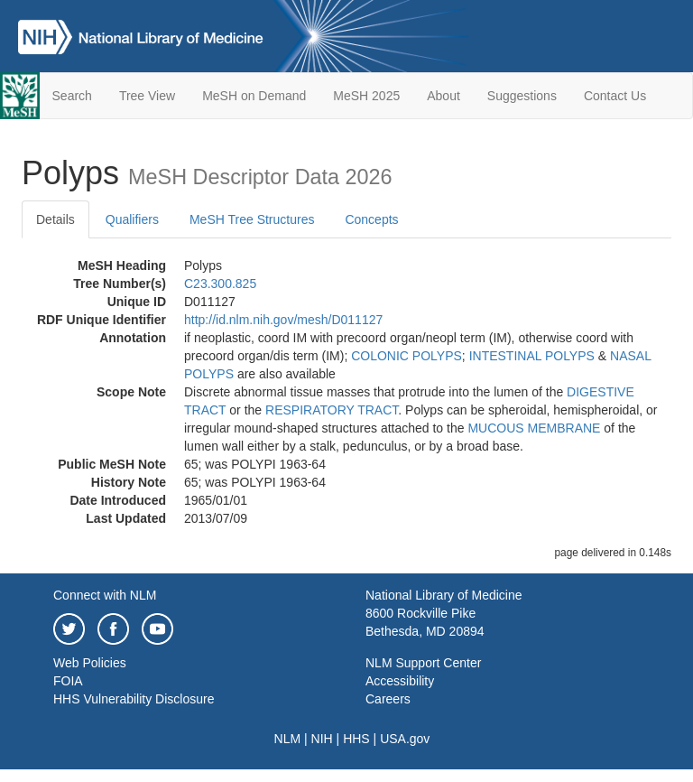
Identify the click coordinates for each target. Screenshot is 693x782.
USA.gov (405, 738)
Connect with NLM (104, 595)
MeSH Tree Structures (252, 219)
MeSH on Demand (254, 95)
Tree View (147, 95)
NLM (287, 738)
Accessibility (399, 681)
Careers (388, 699)
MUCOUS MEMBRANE (533, 428)
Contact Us (615, 95)
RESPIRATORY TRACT (331, 410)
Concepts (371, 219)
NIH (322, 738)
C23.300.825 (220, 283)
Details (55, 219)
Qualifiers (132, 219)
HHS (356, 738)
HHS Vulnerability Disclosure (133, 699)
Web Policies (89, 663)
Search (72, 95)
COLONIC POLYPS (406, 356)
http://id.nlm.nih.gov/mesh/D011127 (283, 319)
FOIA (68, 681)
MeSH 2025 (366, 95)
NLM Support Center (423, 663)
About (443, 95)
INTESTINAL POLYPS (532, 356)
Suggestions (522, 95)
